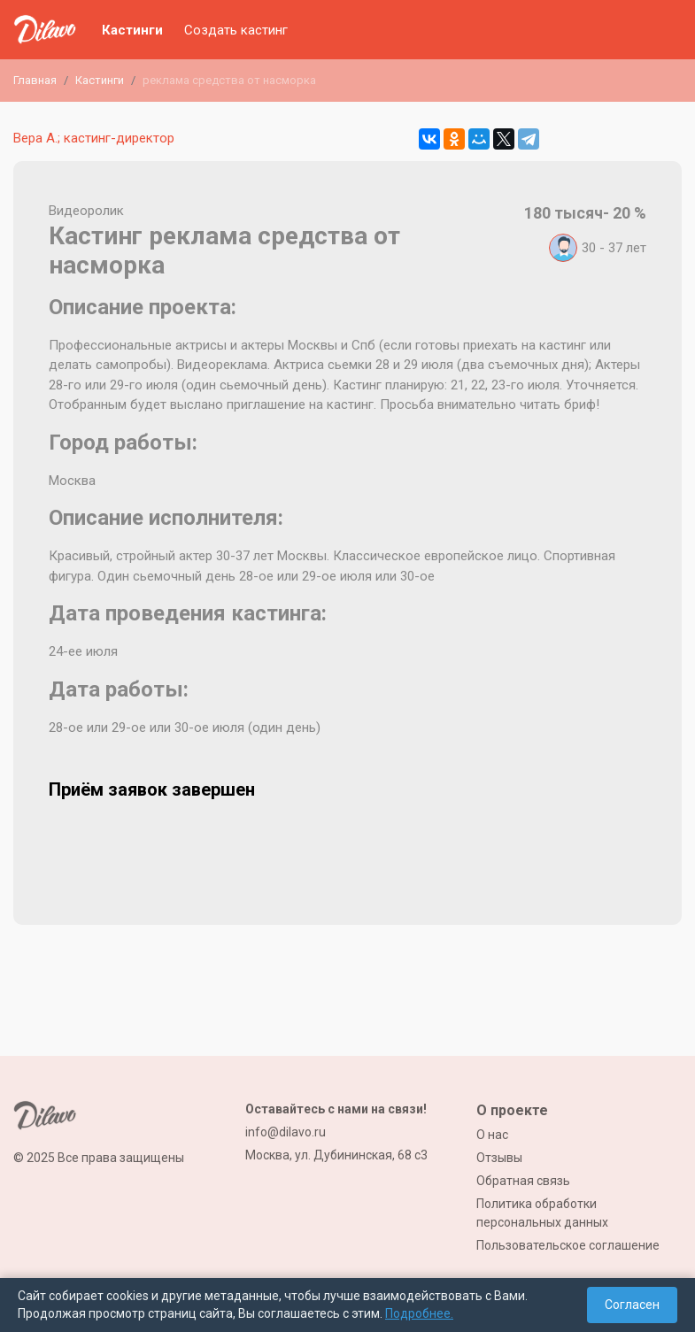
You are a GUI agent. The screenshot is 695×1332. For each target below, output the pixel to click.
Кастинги (132, 30)
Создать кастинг (236, 30)
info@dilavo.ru (285, 1132)
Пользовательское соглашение (568, 1245)
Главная (35, 80)
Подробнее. (419, 1313)
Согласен (632, 1304)
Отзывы (499, 1158)
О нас (492, 1135)
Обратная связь (523, 1181)
